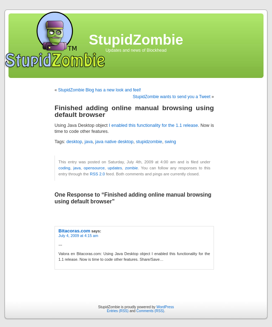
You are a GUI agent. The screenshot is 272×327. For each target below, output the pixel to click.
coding (64, 168)
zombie (131, 168)
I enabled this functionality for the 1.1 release (153, 125)
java (89, 141)
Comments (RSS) (150, 311)
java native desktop (114, 141)
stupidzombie (149, 141)
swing (170, 141)
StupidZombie (136, 39)
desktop (74, 141)
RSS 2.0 (97, 174)
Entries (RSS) (118, 311)
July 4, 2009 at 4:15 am (78, 235)
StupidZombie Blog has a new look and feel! (99, 90)
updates (115, 168)
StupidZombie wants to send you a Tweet (171, 96)
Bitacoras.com (74, 230)
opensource (94, 168)
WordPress (165, 307)
